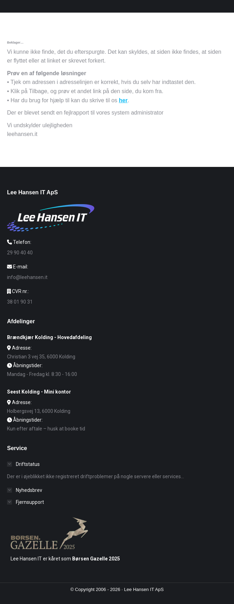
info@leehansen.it (27, 277)
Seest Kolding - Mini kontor (39, 392)
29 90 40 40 (20, 252)
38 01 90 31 (20, 302)
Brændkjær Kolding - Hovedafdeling (49, 337)
